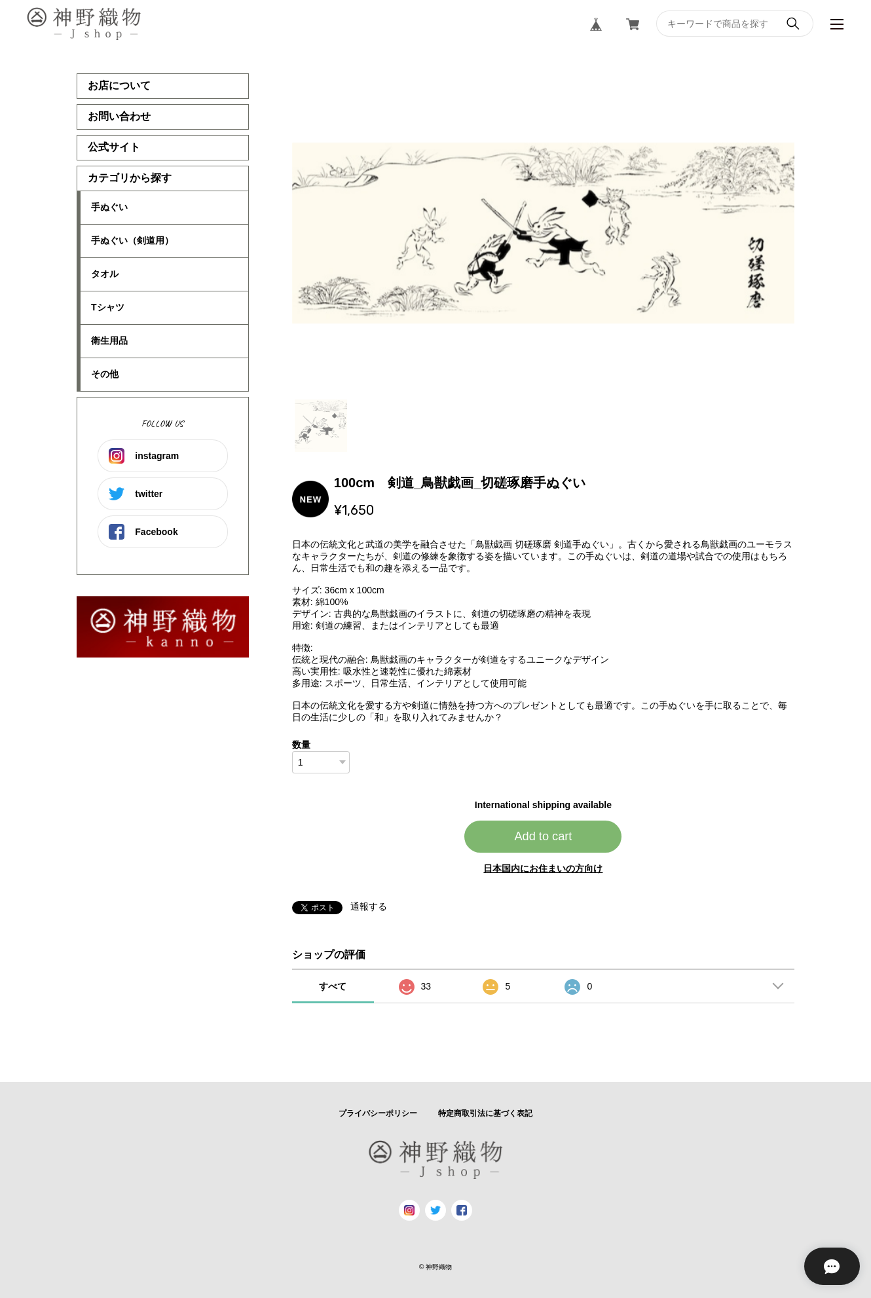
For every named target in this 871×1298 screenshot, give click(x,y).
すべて (332, 986)
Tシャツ (107, 307)
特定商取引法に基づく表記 (485, 1113)
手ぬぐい (109, 207)
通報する (368, 906)
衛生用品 (109, 340)
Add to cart (543, 836)
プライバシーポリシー (378, 1113)
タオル (105, 274)
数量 (301, 744)
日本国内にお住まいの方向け (542, 868)
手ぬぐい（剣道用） (132, 240)
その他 (105, 374)
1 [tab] (321, 425)
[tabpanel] (543, 233)
